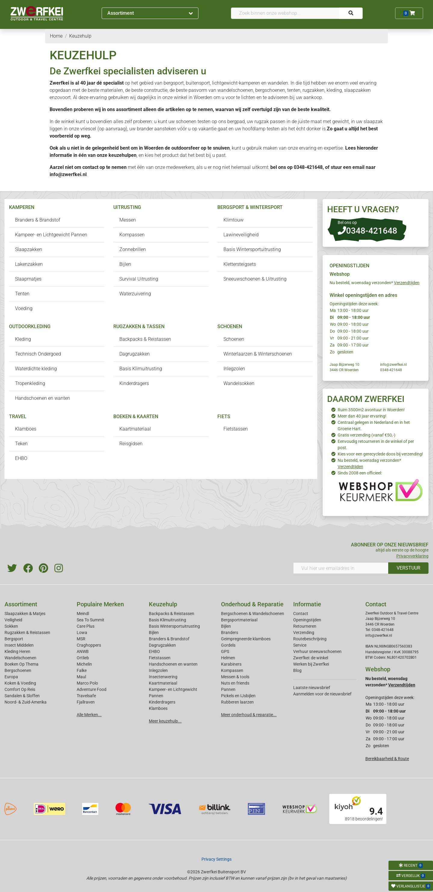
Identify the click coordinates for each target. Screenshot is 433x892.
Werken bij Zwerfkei (311, 664)
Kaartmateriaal (135, 429)
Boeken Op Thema (21, 664)
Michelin (84, 664)
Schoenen (233, 339)
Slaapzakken (28, 249)
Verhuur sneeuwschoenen (317, 651)
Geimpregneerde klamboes (246, 638)
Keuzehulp (163, 604)
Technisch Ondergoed (38, 354)
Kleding (23, 339)
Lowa (82, 632)
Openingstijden (307, 619)
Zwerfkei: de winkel (310, 657)
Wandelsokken (238, 383)
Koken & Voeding (20, 683)
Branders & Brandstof (37, 220)
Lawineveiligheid (241, 235)
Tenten (22, 294)
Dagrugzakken (134, 354)
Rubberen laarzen (237, 702)
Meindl (83, 613)
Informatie (307, 604)
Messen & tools (235, 676)
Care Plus (85, 626)
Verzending (303, 632)
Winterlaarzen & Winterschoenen (257, 354)
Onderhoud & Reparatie (252, 604)
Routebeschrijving (310, 638)
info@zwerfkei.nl (68, 174)
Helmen (228, 657)
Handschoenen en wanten (42, 398)
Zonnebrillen (132, 249)
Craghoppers (89, 645)
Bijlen (125, 264)
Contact (300, 613)
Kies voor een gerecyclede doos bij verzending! (380, 454)
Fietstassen (235, 429)
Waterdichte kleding (36, 368)
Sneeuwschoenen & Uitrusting (255, 279)
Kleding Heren (17, 651)
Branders (229, 632)
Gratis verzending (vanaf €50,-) (366, 435)
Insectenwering (163, 676)
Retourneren (304, 626)
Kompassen (132, 235)
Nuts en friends (235, 683)
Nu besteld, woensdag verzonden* (374, 282)
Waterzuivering (135, 294)
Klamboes (25, 429)
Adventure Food (91, 689)
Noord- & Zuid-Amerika (26, 702)
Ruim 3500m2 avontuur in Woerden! (371, 409)
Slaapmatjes (28, 279)
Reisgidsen (131, 443)
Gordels (228, 645)
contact (90, 167)
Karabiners (231, 664)
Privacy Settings (216, 859)
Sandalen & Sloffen (22, 695)
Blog (297, 670)
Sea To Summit (90, 619)
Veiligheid (13, 619)
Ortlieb (83, 657)
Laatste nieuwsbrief (311, 687)
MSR (81, 638)
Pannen (228, 689)
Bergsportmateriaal (239, 619)
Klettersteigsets (239, 264)
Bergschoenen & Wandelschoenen (252, 613)
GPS (225, 651)
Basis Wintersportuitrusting (252, 249)
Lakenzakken (29, 264)
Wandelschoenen (20, 657)
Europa (11, 676)
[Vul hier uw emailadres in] (340, 568)
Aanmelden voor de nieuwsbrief (322, 694)
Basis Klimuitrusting (140, 368)
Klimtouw (233, 220)
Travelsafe (86, 695)
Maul (81, 676)
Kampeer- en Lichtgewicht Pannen (51, 235)
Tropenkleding (30, 383)
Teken (21, 443)
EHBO (21, 458)
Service (299, 645)
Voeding (23, 308)
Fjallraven (86, 702)
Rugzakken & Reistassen (27, 632)
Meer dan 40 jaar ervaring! (362, 416)
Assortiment (150, 13)
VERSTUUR (408, 568)
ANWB (83, 651)
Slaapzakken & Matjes (25, 613)
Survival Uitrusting (138, 279)
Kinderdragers (134, 383)
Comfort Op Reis (20, 689)
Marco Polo (87, 683)
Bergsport (14, 638)
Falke (82, 670)
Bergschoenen (18, 670)
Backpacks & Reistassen (145, 339)
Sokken (11, 626)
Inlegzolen (234, 368)
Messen (127, 220)
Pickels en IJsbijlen (238, 695)
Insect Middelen (19, 645)
